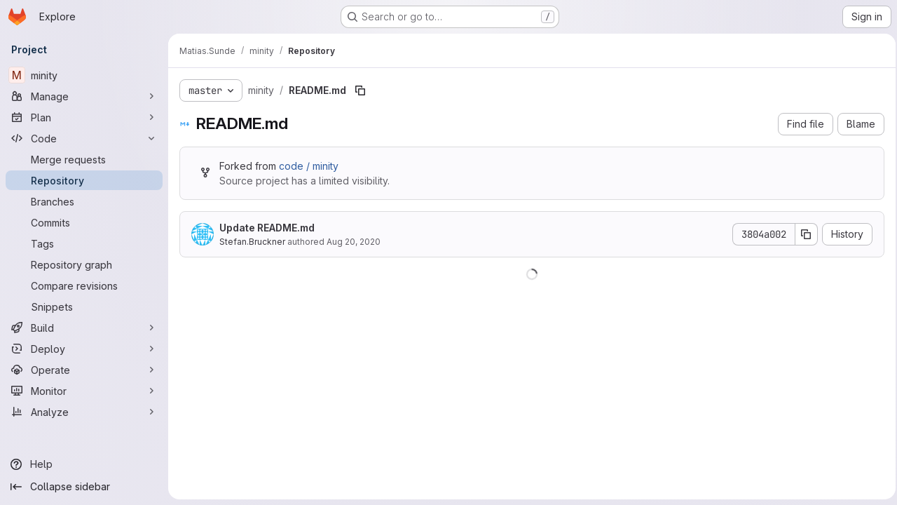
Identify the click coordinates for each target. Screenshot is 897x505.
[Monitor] (84, 390)
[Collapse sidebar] (84, 487)
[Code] (84, 138)
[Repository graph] (84, 264)
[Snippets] (84, 306)
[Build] (84, 327)
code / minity (308, 166)
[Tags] (84, 243)
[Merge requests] (84, 159)
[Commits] (84, 222)
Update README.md (267, 228)
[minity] (84, 75)
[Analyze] (84, 412)
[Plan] (84, 117)
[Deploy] (84, 348)
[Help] (84, 464)
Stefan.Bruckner (252, 241)
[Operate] (84, 369)
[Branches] (84, 201)
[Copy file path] (360, 90)
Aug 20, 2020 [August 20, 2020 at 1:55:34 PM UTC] (354, 241)
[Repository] (84, 180)
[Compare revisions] (84, 285)
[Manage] (84, 96)
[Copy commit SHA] (802, 234)
